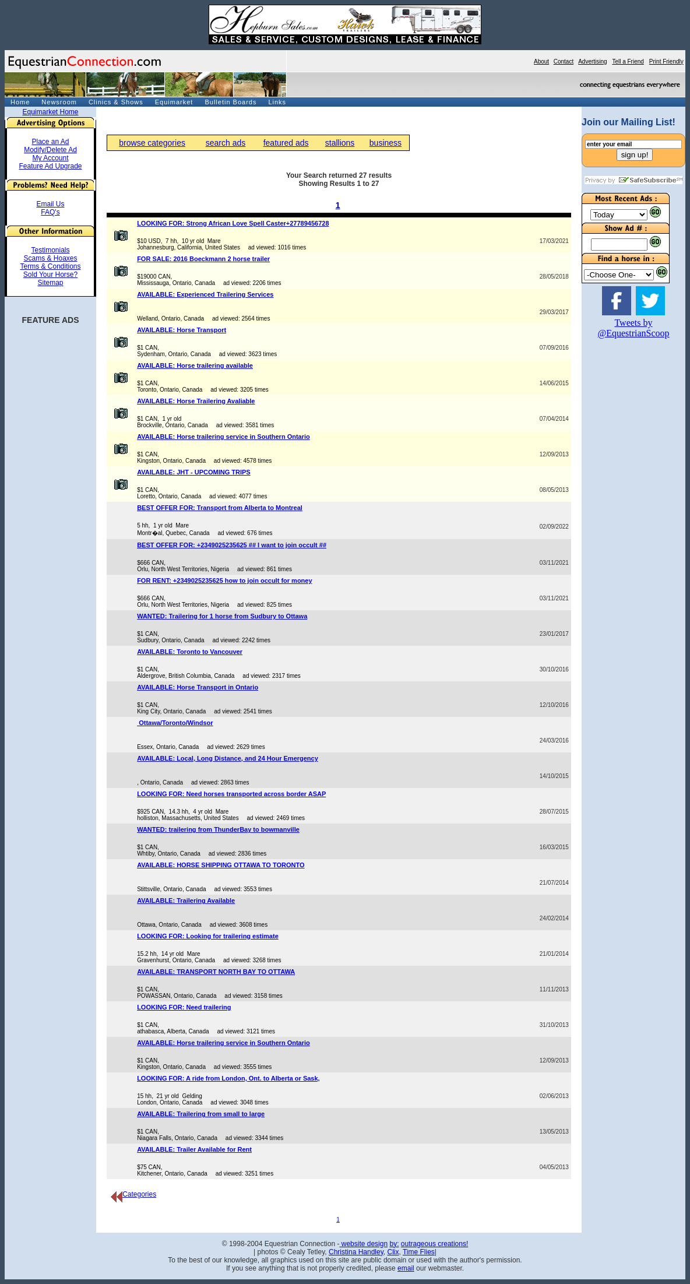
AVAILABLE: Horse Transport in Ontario (197, 687)
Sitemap (50, 283)
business (385, 142)
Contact (563, 61)
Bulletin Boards (230, 102)
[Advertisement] (617, 524)
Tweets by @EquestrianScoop (633, 328)
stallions (340, 142)
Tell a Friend (627, 61)
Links (277, 102)
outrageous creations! (434, 1244)
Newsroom (59, 102)
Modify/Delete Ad (50, 150)
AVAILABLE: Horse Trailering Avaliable (196, 400)
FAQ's (50, 212)
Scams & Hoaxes (50, 258)
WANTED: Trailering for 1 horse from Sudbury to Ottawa (222, 616)
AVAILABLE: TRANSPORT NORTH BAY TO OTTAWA (216, 971)
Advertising (592, 61)
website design (363, 1244)
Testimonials (50, 250)
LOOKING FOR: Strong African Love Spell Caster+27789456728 (233, 223)
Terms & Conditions (50, 266)
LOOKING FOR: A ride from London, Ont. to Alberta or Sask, (228, 1078)
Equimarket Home (50, 112)
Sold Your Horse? (50, 274)
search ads (225, 142)
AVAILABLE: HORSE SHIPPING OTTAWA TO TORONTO (220, 864)
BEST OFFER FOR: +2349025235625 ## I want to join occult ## (231, 544)
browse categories (152, 142)
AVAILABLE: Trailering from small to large (201, 1113)
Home (20, 102)
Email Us (50, 204)
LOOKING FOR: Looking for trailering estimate (208, 936)
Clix (393, 1252)
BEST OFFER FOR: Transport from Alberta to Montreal (219, 507)
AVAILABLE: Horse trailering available (195, 365)
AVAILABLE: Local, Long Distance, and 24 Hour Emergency (227, 758)
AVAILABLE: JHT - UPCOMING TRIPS (194, 472)
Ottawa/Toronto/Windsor (175, 722)
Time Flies (419, 1252)
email (405, 1268)
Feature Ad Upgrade (50, 166)
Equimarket (174, 102)
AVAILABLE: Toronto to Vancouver (189, 651)
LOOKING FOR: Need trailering (184, 1007)
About (541, 61)
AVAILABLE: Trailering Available (186, 900)
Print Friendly (666, 61)
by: (394, 1244)
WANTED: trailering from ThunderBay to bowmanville (218, 829)
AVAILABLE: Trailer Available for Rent (194, 1149)
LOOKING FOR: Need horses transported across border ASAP (231, 793)
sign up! (635, 154)
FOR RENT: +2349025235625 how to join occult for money (224, 580)
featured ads (286, 142)
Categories (133, 1194)
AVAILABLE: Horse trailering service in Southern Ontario (223, 436)
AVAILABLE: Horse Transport (181, 329)
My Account (50, 158)
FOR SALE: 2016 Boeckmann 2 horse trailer (203, 258)
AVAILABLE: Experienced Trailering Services (205, 294)
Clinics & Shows (116, 102)
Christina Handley (356, 1252)
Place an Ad (50, 142)
